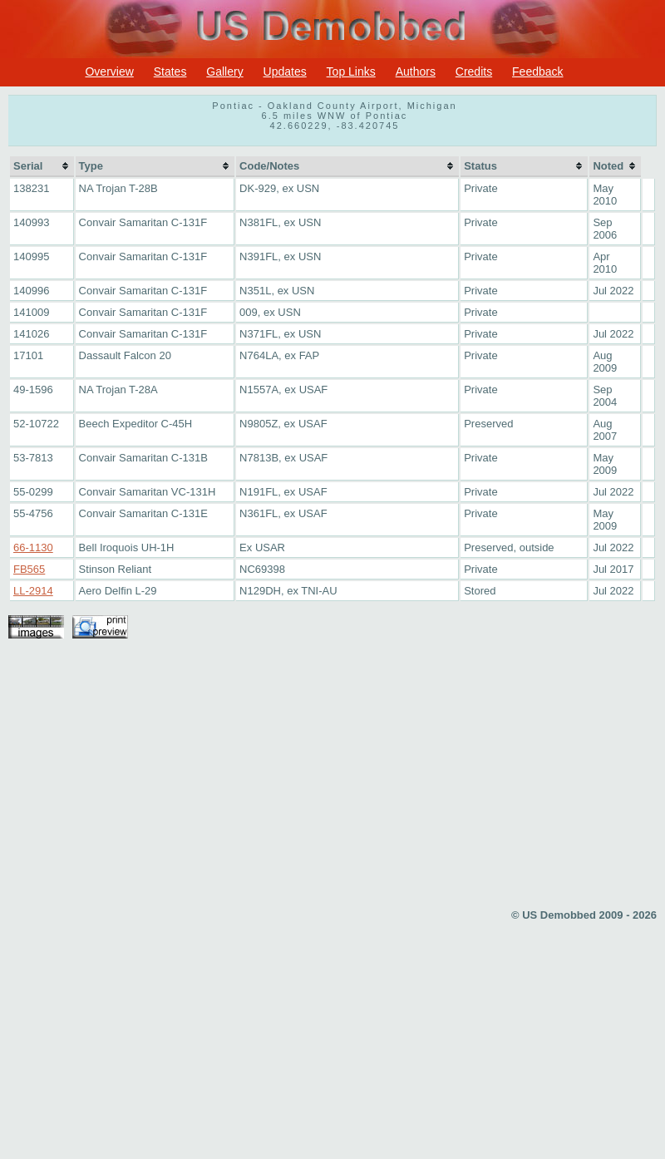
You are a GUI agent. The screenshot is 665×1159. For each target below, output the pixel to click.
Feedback (537, 71)
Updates (285, 71)
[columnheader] (42, 166)
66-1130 (33, 547)
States (170, 71)
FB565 (29, 569)
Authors (416, 71)
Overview (109, 71)
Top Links (351, 71)
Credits (474, 71)
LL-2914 (33, 590)
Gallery (224, 71)
